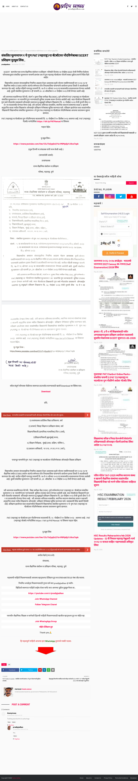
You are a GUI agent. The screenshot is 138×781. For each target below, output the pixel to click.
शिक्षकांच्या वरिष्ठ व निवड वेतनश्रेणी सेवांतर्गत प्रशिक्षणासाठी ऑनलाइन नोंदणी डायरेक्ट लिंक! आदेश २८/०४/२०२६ (119, 71)
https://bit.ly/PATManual (49, 121)
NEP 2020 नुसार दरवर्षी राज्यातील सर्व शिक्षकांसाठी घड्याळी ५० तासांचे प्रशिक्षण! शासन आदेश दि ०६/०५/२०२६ (115, 134)
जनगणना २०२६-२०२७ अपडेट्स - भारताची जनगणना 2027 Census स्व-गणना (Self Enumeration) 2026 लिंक (120, 81)
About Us (15, 6)
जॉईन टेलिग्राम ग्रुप (46, 627)
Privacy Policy (108, 778)
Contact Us (24, 6)
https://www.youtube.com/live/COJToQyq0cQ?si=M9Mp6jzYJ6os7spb (45, 537)
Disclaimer (133, 778)
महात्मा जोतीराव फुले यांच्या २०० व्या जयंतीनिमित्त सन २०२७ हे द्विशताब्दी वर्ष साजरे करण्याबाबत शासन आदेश (46, 550)
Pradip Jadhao (16, 778)
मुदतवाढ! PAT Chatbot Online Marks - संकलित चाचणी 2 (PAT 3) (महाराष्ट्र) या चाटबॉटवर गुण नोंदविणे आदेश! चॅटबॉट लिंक (120, 100)
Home (7, 6)
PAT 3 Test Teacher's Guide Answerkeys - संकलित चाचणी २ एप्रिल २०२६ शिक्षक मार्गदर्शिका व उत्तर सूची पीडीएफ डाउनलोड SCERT (120, 61)
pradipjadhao (6, 64)
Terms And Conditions (121, 778)
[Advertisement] (69, 30)
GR (7, 51)
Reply (9, 722)
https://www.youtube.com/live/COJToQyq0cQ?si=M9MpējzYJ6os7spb (45, 143)
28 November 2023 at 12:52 (14, 715)
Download (45, 391)
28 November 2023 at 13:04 (20, 729)
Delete (13, 722)
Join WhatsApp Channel (46, 599)
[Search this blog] (110, 183)
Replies (11, 725)
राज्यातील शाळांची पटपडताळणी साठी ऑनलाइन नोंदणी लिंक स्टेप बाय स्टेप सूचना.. (38, 415)
